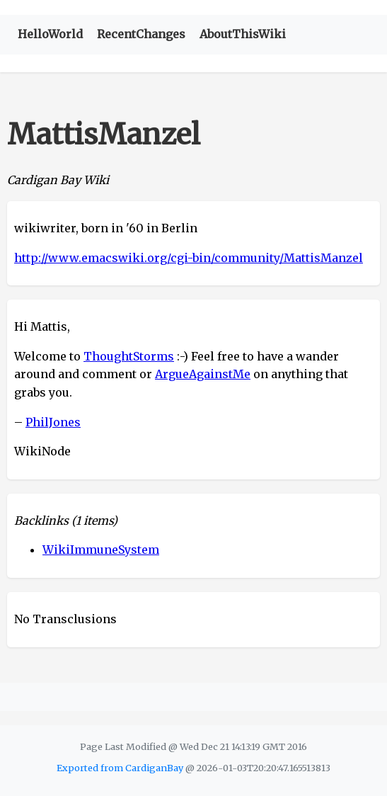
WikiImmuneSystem (100, 549)
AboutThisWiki (243, 34)
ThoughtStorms (128, 356)
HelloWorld (50, 34)
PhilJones (53, 422)
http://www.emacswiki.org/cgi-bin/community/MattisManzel (188, 258)
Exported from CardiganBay (120, 767)
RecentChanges (141, 34)
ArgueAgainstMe (202, 374)
